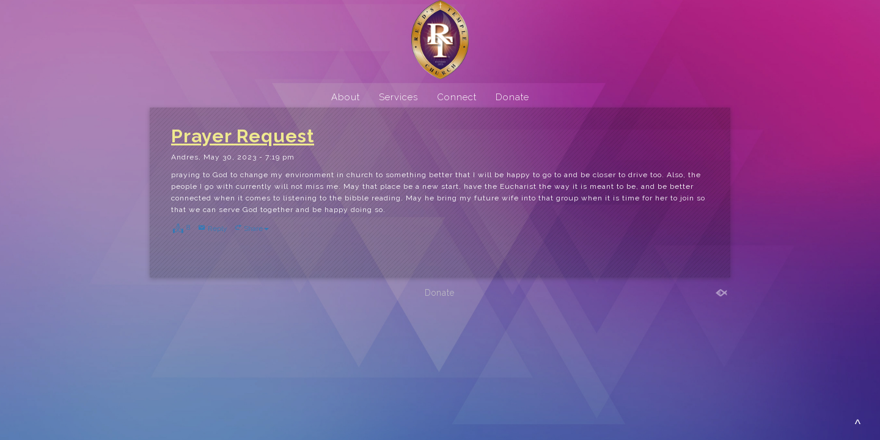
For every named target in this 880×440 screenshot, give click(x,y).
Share (256, 228)
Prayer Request (242, 136)
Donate (512, 97)
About (345, 97)
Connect (457, 97)
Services (398, 97)
